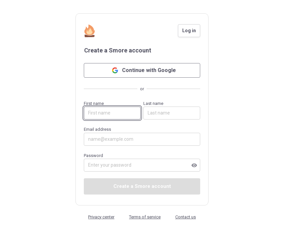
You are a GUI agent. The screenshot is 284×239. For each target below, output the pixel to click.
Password (142, 162)
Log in (189, 30)
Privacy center (101, 216)
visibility (194, 165)
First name (112, 110)
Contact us (185, 216)
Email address (142, 136)
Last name (171, 110)
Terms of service (145, 216)
